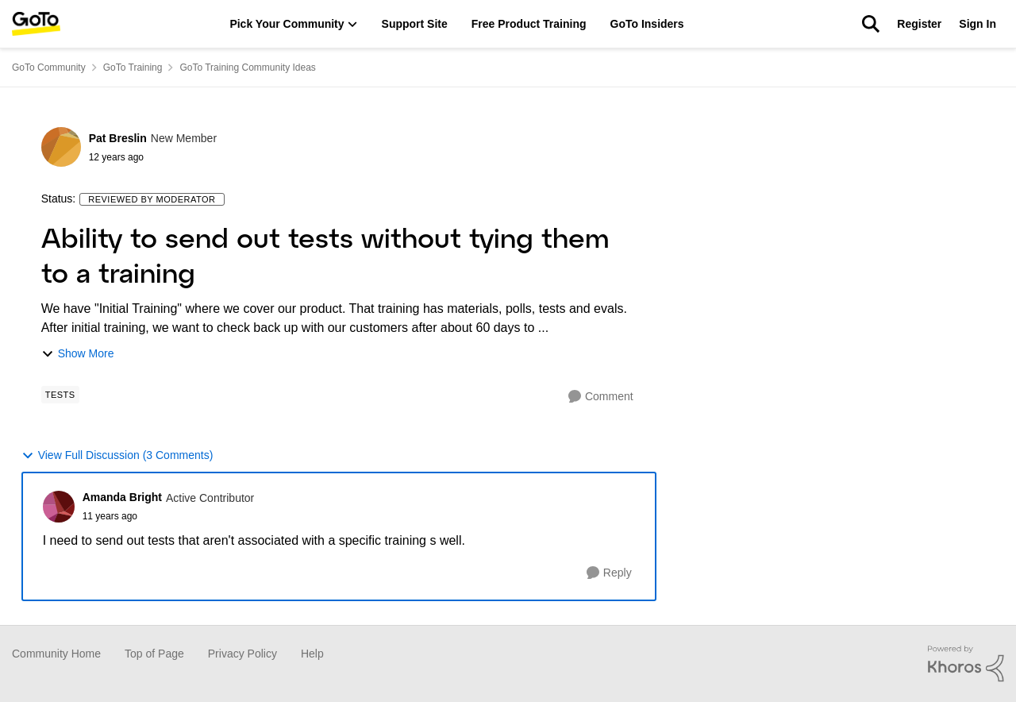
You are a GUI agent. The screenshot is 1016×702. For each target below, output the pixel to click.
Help (312, 653)
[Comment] (601, 396)
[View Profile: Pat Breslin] (61, 147)
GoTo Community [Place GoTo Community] (49, 67)
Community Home (56, 653)
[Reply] (609, 573)
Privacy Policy (242, 653)
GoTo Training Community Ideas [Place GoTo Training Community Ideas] (247, 67)
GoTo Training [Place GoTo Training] (133, 67)
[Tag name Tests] (60, 394)
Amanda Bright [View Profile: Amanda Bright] (122, 497)
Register (919, 23)
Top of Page (154, 653)
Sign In (977, 23)
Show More (77, 354)
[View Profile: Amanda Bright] (59, 507)
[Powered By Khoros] (966, 664)
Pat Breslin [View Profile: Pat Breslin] (118, 138)
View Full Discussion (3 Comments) (117, 455)
